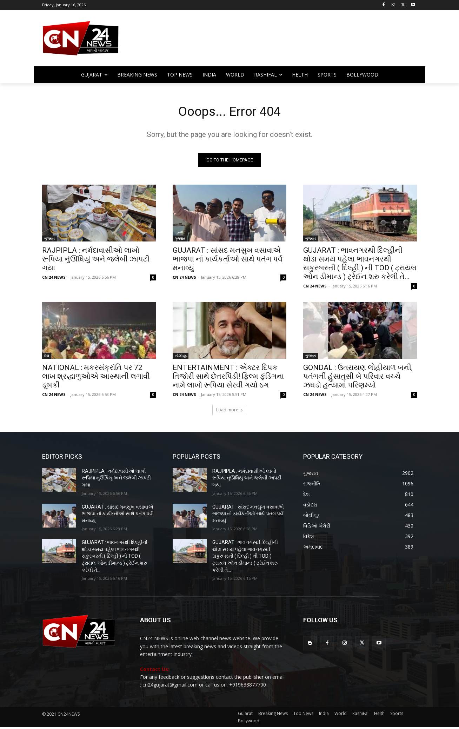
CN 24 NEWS (54, 278)
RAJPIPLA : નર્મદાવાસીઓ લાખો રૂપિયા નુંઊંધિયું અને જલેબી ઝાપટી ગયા (95, 261)
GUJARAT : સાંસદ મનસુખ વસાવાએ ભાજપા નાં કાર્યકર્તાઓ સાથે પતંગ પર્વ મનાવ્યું (227, 261)
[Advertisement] (285, 41)
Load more (229, 412)
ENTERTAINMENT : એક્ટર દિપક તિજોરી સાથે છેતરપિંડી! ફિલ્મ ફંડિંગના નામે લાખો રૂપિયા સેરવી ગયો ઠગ (228, 378)
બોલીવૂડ (180, 357)
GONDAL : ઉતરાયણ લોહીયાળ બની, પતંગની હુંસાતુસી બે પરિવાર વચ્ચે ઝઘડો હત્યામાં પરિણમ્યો (358, 378)
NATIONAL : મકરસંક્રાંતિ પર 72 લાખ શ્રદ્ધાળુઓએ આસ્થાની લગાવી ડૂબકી (96, 378)
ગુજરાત (49, 240)
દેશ (46, 357)
